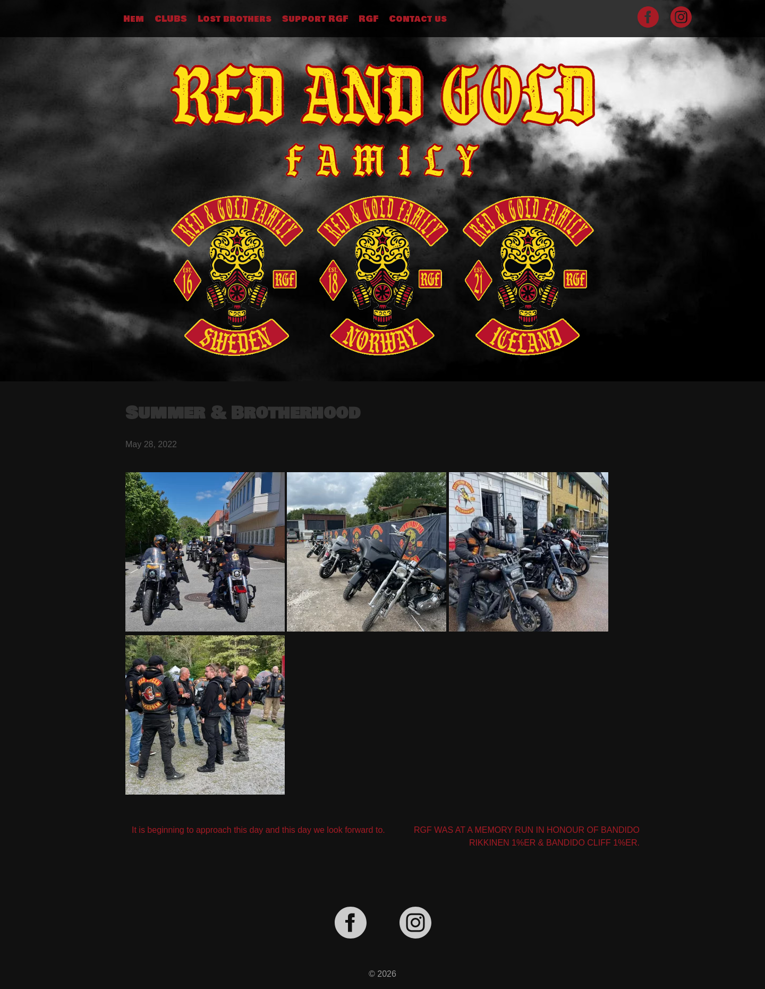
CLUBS (171, 19)
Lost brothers (234, 19)
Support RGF (315, 19)
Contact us (418, 19)
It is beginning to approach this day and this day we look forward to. (258, 829)
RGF (368, 19)
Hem (133, 19)
